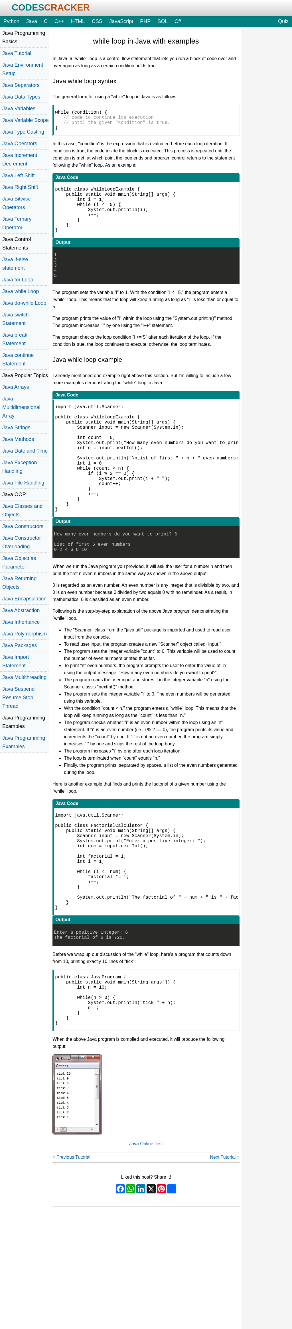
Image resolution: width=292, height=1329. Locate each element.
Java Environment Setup (22, 69)
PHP (145, 21)
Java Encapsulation (24, 599)
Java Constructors (22, 526)
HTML (78, 21)
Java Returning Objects (19, 583)
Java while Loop (20, 291)
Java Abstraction (21, 610)
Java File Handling (23, 483)
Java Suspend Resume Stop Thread (18, 697)
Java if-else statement (15, 264)
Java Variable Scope (25, 120)
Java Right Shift (20, 187)
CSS (97, 21)
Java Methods (18, 439)
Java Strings (16, 427)
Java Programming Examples (23, 742)
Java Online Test (146, 1228)
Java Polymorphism (24, 634)
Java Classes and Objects (22, 510)
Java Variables (18, 108)
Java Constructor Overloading (21, 542)
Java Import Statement (15, 661)
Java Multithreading (24, 677)
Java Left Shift (18, 175)
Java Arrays (15, 387)
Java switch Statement (15, 319)
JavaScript (121, 21)
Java (31, 21)
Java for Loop (17, 280)
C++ (59, 21)
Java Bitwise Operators (16, 203)
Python (11, 21)
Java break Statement (14, 339)
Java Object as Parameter (19, 562)
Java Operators (19, 143)
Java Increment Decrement (19, 159)
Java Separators (20, 85)
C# (178, 21)
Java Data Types (21, 97)
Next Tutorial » (225, 1241)
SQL (162, 21)
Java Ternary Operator (16, 223)
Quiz (283, 21)
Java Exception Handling (19, 467)
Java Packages (19, 645)
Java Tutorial (16, 53)
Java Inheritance (21, 622)
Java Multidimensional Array (21, 407)
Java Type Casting (23, 132)
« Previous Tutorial (71, 1241)
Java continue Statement (18, 359)
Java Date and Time (25, 451)
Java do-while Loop (24, 303)
